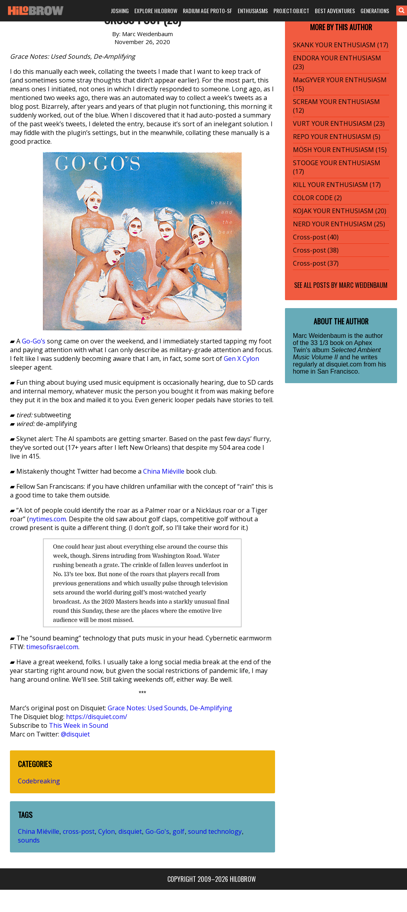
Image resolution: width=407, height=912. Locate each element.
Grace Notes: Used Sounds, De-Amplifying (170, 708)
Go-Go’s (33, 341)
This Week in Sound (78, 725)
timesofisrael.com (52, 646)
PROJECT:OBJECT (291, 10)
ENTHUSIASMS (253, 10)
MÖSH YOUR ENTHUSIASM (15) (340, 149)
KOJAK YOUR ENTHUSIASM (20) (339, 210)
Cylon (250, 358)
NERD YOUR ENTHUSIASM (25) (339, 224)
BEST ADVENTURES (335, 10)
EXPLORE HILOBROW (155, 10)
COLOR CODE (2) (317, 197)
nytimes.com (47, 519)
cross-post (79, 831)
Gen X (232, 358)
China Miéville (163, 471)
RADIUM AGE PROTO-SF (207, 10)
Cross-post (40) (316, 237)
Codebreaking (39, 781)
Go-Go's (157, 831)
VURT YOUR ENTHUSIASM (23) (339, 123)
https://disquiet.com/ (96, 716)
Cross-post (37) (316, 263)
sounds (29, 840)
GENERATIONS (374, 10)
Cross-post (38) (316, 250)
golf (178, 831)
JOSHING (120, 10)
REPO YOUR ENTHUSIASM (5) (336, 136)
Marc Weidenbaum (363, 285)
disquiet (130, 831)
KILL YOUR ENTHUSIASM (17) (337, 184)
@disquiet (75, 734)
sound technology (215, 831)
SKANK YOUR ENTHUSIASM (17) (340, 44)
